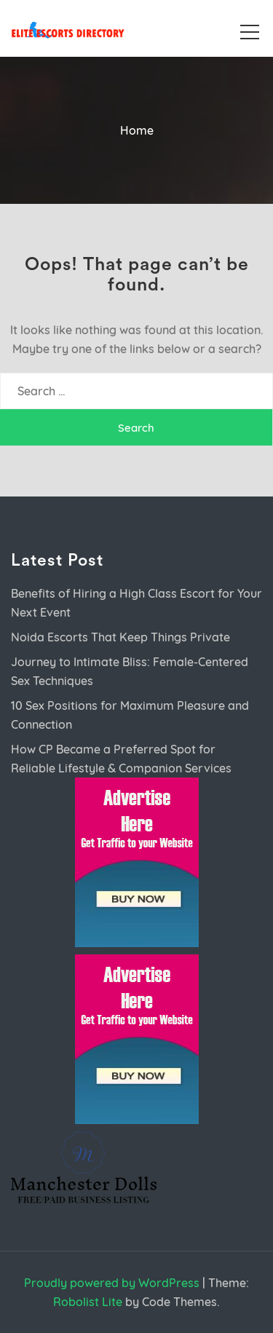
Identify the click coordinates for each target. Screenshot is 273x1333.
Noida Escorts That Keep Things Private (120, 637)
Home (137, 130)
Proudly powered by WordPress (111, 1282)
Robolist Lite (87, 1301)
